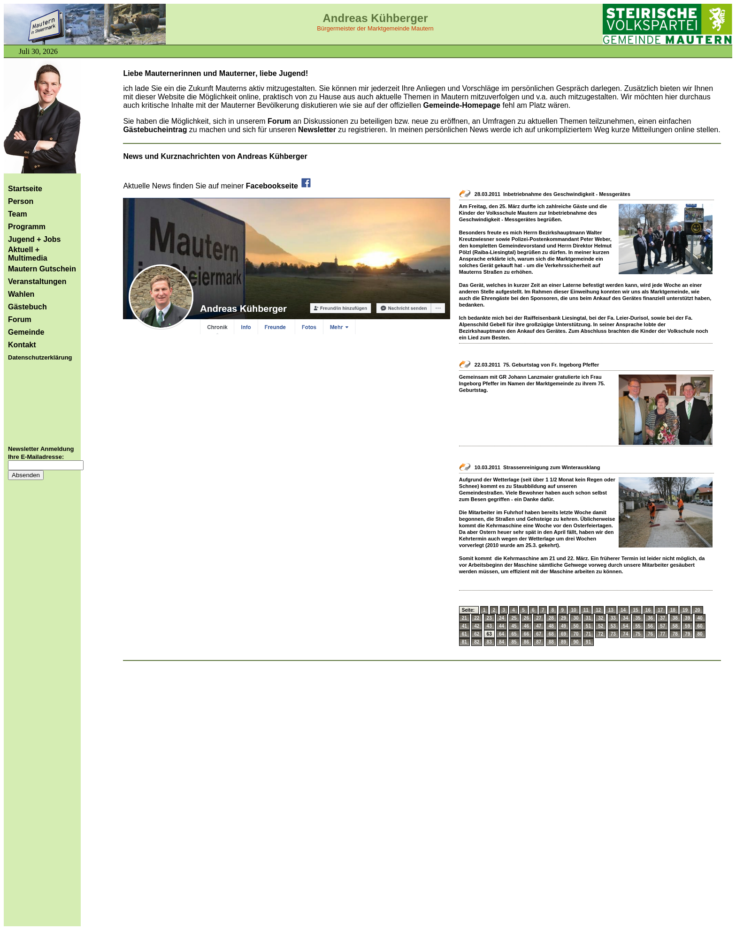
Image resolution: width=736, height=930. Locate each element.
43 (489, 626)
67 (538, 634)
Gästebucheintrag (155, 130)
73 (613, 634)
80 (700, 634)
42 (476, 626)
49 (563, 626)
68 (551, 634)
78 (675, 634)
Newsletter (318, 130)
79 (687, 634)
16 (648, 610)
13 (610, 610)
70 (575, 634)
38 (675, 618)
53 (613, 626)
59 (687, 626)
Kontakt (22, 345)
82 (476, 642)
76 (650, 634)
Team (17, 214)
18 (672, 610)
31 (588, 618)
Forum (19, 319)
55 (637, 626)
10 (573, 610)
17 (660, 610)
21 (464, 618)
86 (526, 642)
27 (538, 618)
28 (551, 618)
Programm (27, 227)
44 (501, 626)
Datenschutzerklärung (40, 357)
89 (563, 642)
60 (700, 626)
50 (575, 626)
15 (635, 610)
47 (538, 626)
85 (513, 642)
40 (700, 618)
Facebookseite (279, 186)
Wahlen (21, 294)
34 (625, 618)
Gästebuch (27, 307)
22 (476, 618)
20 (697, 610)
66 (526, 634)
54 (625, 626)
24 (501, 618)
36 (650, 618)
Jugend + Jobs (34, 239)
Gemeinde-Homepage (461, 105)
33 (613, 618)
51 (588, 626)
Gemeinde (26, 332)
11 (586, 610)
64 (501, 634)
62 (476, 634)
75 (637, 634)
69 (563, 634)
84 (501, 642)
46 (526, 626)
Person (20, 201)
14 (623, 610)
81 (464, 642)
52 (600, 626)
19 (685, 610)
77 (662, 634)
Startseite (25, 189)
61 (464, 634)
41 (464, 626)
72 (600, 634)
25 (513, 618)
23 (489, 618)
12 (598, 610)
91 (588, 642)
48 (551, 626)
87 (538, 642)
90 (575, 642)
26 (526, 618)
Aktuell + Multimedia (27, 254)
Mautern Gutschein (42, 269)
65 (513, 634)
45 (513, 626)
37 (662, 618)
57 (662, 626)
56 (650, 626)
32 (600, 618)
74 (625, 634)
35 (637, 618)
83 (489, 642)
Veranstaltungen (37, 281)
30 (575, 618)
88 (551, 642)
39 (687, 618)
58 (675, 626)
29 (563, 618)
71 (588, 634)
